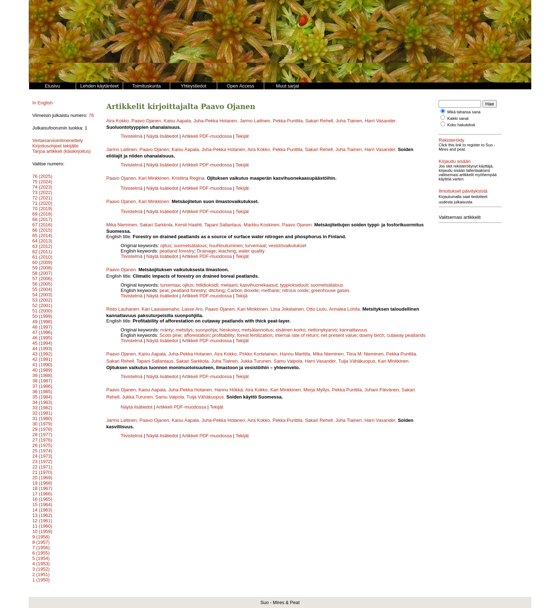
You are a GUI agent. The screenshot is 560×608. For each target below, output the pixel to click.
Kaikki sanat (457, 118)
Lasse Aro (192, 309)
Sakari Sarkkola (156, 224)
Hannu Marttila (295, 354)
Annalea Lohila (344, 309)
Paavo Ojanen (146, 120)
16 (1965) (42, 499)
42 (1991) (42, 359)
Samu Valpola (288, 361)
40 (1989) (42, 370)
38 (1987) (42, 380)
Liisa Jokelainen (287, 309)
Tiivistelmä (132, 136)
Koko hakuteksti (461, 125)
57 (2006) (42, 278)
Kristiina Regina (188, 178)
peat (163, 290)
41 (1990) (42, 364)
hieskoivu (229, 330)
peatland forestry (176, 251)
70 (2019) (42, 208)
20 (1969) (42, 477)
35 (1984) (42, 397)
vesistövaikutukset (288, 245)
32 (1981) (42, 413)
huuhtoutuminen (225, 245)
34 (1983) (42, 402)
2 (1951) (41, 574)
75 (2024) (42, 181)
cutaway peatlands (406, 335)
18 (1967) (42, 488)
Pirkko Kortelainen (258, 354)
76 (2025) (42, 176)
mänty (166, 330)
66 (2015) (42, 230)
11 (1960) (42, 526)
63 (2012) (42, 246)
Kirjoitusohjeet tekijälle (55, 146)
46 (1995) (42, 337)
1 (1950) (41, 580)
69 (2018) (42, 214)
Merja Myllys (316, 389)
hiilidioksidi (207, 285)
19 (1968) (42, 483)
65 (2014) (42, 235)
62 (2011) (42, 251)
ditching (217, 290)
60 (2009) (42, 262)
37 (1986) (42, 386)
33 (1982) (42, 407)
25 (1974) (42, 450)
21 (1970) (42, 472)
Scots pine (170, 335)
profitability (223, 335)
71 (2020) (42, 203)
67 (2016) (42, 224)
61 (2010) (42, 257)
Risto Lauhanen (122, 309)
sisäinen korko (290, 330)
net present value (339, 335)
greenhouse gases (330, 290)
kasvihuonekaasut (258, 285)
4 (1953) (41, 563)
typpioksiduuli (294, 285)
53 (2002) (42, 300)
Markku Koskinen (262, 224)
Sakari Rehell (319, 120)
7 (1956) (41, 547)
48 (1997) (42, 327)
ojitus (165, 245)
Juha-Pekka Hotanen (215, 120)
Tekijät (242, 136)
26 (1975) (42, 445)
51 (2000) (42, 311)
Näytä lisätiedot (163, 136)
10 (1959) (42, 531)
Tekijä (241, 295)
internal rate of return (296, 335)
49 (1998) (42, 321)
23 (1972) (42, 461)
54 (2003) (42, 294)
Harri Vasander (380, 120)
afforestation (196, 335)
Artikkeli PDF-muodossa (207, 136)
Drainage (206, 251)
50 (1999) (42, 316)
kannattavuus (353, 330)
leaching (226, 251)
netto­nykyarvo (322, 330)
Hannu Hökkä (228, 389)
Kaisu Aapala (177, 120)
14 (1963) (42, 510)
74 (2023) (42, 187)
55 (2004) (42, 289)
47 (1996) (42, 332)
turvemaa (170, 285)
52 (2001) (42, 305)
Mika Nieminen (121, 224)
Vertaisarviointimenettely (57, 140)
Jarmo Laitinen (255, 120)
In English (42, 102)
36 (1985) (42, 391)
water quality (251, 251)
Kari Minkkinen (154, 178)
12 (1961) (42, 520)
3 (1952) (41, 569)
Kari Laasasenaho (160, 309)
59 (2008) (42, 267)
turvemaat (255, 245)
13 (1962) (42, 515)
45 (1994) (42, 343)
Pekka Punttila (288, 120)
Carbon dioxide (242, 290)
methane (270, 290)
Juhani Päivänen (381, 389)
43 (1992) (42, 354)
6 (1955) (41, 553)
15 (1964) (42, 504)
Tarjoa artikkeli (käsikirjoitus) (61, 151)
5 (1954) (41, 558)
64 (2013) (42, 241)
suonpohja (206, 330)
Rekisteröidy (452, 140)
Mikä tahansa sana (463, 112)
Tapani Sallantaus (222, 224)
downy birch (371, 335)
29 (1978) (42, 429)
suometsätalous (190, 245)
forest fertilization (254, 335)
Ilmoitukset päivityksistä (463, 186)
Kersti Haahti (188, 224)
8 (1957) (41, 542)
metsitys (184, 330)
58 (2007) (42, 273)
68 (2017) (42, 219)
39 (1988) (42, 375)
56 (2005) (42, 284)
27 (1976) (42, 440)
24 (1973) (42, 456)
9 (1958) (41, 536)
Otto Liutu (316, 309)
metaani (229, 285)
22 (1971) (42, 467)
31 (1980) (42, 418)
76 (91, 115)
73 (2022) (42, 192)
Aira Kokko (117, 120)
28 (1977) (42, 434)
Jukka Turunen (255, 361)
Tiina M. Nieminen (364, 354)
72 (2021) (42, 198)
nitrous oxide (295, 290)
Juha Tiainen (349, 120)
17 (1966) (42, 493)
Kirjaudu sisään (455, 161)
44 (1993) (42, 348)
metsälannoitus (257, 330)
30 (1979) (42, 423)
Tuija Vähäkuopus (356, 361)
